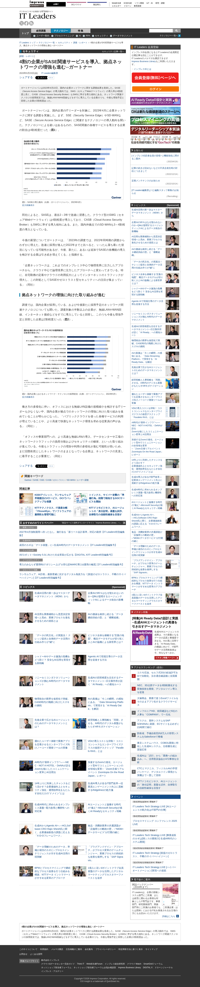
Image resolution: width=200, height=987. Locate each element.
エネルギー (116, 6)
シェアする (26, 77)
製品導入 (97, 5)
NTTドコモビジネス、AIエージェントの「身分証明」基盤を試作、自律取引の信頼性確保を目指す (106, 511)
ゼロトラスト (59, 480)
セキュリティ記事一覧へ (113, 51)
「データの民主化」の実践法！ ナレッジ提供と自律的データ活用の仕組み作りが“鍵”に (53, 638)
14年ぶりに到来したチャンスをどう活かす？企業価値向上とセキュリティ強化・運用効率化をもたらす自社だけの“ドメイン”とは (147, 466)
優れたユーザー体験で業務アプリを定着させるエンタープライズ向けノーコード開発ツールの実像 (52, 744)
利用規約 (44, 949)
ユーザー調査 (83, 480)
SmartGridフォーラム (153, 964)
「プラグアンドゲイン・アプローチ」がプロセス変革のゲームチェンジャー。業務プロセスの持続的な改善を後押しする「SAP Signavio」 (105, 853)
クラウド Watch (134, 964)
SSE (42, 480)
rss (31, 23)
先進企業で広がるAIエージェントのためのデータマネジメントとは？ (52, 723)
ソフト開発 (139, 3)
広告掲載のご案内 (74, 949)
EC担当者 (128, 3)
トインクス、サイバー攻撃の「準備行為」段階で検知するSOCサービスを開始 (107, 498)
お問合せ (23, 954)
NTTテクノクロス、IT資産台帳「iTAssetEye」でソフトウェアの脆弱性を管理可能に (53, 511)
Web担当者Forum (94, 964)
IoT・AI (150, 3)
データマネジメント (123, 35)
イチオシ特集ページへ (166, 658)
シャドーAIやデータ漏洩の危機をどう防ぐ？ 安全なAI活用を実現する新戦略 (53, 659)
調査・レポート (80, 42)
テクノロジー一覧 (47, 42)
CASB (48, 480)
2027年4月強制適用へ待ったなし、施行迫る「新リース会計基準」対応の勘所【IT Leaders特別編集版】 (72, 534)
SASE (35, 480)
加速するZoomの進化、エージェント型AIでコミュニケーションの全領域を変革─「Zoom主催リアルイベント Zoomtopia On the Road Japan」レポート (106, 769)
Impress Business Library (144, 61)
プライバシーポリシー (106, 949)
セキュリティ (101, 35)
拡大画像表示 (28, 205)
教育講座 (137, 6)
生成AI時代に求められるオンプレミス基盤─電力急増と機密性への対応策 (52, 807)
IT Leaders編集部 (49, 73)
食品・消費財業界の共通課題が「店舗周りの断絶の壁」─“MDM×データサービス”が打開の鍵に (106, 829)
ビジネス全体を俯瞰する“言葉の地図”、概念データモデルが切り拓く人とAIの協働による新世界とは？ (106, 638)
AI (80, 35)
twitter (21, 23)
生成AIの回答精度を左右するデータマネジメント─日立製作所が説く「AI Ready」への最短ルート (105, 681)
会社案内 (89, 949)
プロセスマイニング (64, 35)
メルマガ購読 (57, 949)
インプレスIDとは (142, 69)
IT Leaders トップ (27, 42)
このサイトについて (28, 949)
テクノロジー (61, 30)
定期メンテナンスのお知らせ (146, 180)
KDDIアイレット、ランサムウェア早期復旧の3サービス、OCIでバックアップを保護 (53, 498)
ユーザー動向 (42, 35)
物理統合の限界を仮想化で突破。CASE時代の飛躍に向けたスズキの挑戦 (52, 702)
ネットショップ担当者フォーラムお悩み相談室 (95, 967)
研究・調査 (160, 3)
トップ (25, 33)
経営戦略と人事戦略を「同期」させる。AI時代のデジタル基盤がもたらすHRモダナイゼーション (105, 723)
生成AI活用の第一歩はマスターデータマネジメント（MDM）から (147, 212)
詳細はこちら (168, 916)
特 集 (80, 30)
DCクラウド (76, 5)
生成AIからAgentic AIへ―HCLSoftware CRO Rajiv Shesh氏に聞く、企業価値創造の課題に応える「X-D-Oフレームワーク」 (147, 520)
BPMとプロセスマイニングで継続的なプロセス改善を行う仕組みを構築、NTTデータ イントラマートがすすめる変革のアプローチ (147, 583)
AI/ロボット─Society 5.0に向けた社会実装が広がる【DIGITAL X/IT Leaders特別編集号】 (66, 554)
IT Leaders (37, 16)
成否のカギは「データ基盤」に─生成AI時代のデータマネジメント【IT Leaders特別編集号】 (68, 545)
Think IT (80, 964)
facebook (26, 23)
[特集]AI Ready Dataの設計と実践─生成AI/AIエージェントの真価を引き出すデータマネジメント (155, 622)
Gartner (28, 480)
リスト (50, 78)
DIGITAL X (148, 967)
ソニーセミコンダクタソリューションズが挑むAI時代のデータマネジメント (52, 681)
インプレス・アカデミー (52, 971)
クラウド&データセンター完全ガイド (58, 964)
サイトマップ (151, 949)
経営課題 (41, 30)
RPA (88, 35)
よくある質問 (36, 954)
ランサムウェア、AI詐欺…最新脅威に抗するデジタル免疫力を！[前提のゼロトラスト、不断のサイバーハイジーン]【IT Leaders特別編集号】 (72, 576)
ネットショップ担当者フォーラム (56, 967)
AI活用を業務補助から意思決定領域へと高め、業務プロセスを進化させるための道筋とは (52, 617)
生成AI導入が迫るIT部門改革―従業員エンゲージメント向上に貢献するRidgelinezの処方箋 (105, 786)
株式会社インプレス (50, 960)
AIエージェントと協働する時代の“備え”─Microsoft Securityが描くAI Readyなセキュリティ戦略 (105, 807)
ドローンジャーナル (164, 967)
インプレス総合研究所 (115, 964)
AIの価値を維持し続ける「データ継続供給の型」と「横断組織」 (147, 252)
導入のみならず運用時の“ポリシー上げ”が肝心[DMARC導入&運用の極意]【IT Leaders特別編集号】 (71, 564)
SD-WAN (71, 480)
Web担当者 (116, 3)
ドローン (127, 6)
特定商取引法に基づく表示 (130, 949)
